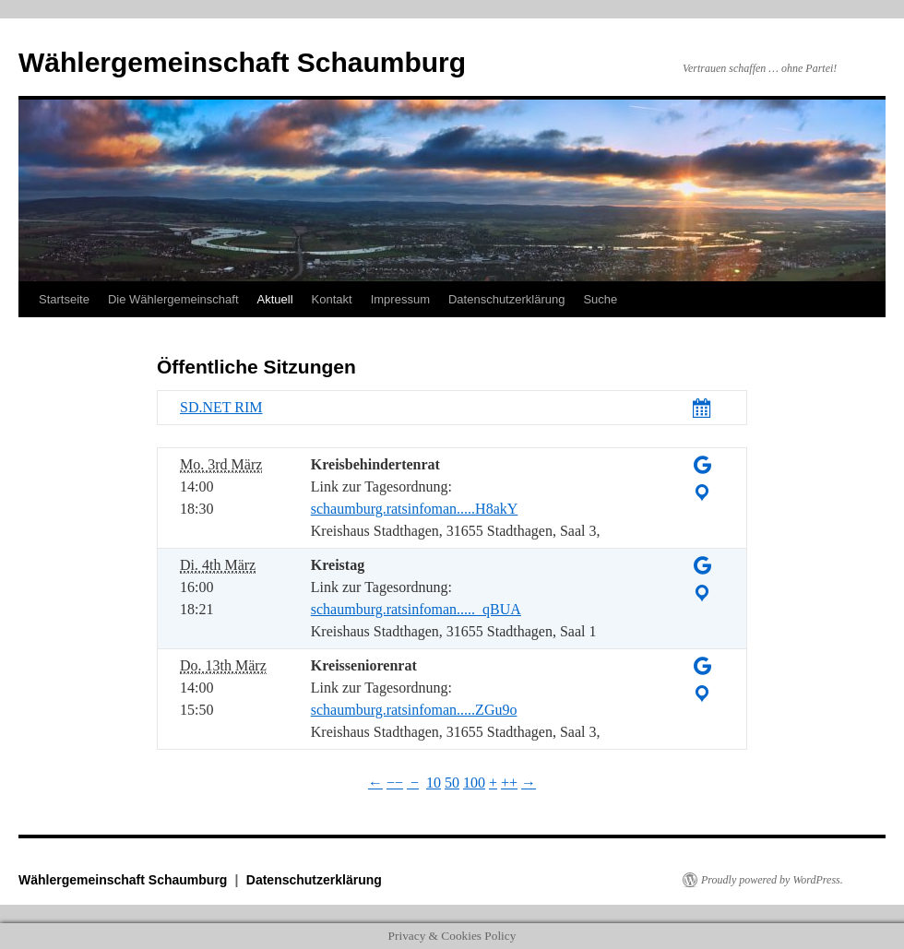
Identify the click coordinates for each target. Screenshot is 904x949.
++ (509, 782)
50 (452, 782)
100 (474, 782)
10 (433, 782)
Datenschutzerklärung (506, 299)
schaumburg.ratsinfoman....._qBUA (416, 609)
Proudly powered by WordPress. (772, 879)
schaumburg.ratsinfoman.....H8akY (414, 508)
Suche (600, 299)
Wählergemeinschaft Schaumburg (242, 62)
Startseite (64, 299)
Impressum (400, 299)
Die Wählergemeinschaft (173, 299)
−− (395, 782)
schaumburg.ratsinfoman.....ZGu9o (414, 710)
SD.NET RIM (221, 407)
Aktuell (275, 299)
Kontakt (332, 299)
